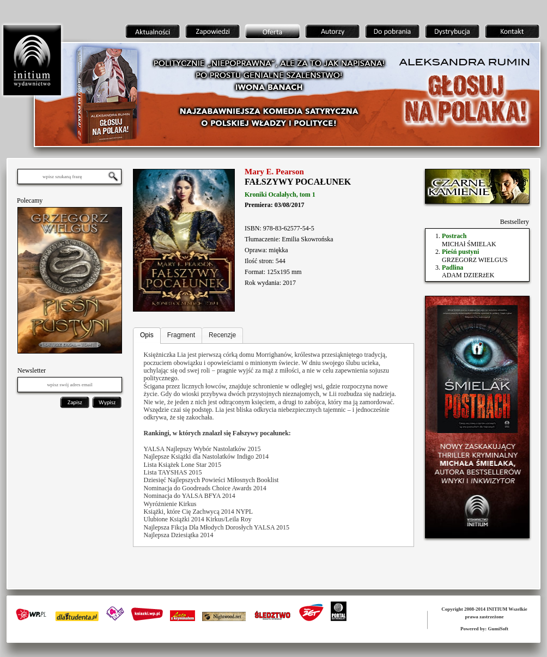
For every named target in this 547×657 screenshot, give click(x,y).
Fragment (181, 335)
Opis (147, 335)
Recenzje (222, 335)
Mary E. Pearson (274, 171)
